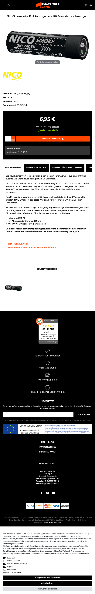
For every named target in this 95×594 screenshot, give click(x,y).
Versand (55, 127)
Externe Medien (13, 561)
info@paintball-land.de (49, 483)
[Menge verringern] (13, 140)
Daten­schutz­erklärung (79, 553)
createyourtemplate (47, 522)
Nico (15, 101)
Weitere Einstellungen (12, 572)
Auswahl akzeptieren (47, 589)
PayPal (10, 567)
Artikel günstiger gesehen (67, 167)
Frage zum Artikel (36, 167)
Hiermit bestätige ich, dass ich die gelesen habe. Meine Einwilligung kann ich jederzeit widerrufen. (47, 420)
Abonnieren (83, 414)
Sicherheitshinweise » (18, 244)
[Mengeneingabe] (8, 139)
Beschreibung (13, 167)
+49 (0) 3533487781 (51, 479)
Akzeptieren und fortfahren (47, 577)
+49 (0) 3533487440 (51, 481)
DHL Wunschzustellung (17, 564)
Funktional (11, 569)
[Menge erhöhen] (13, 137)
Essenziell (11, 558)
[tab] (13, 168)
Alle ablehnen (47, 583)
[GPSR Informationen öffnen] (31, 247)
